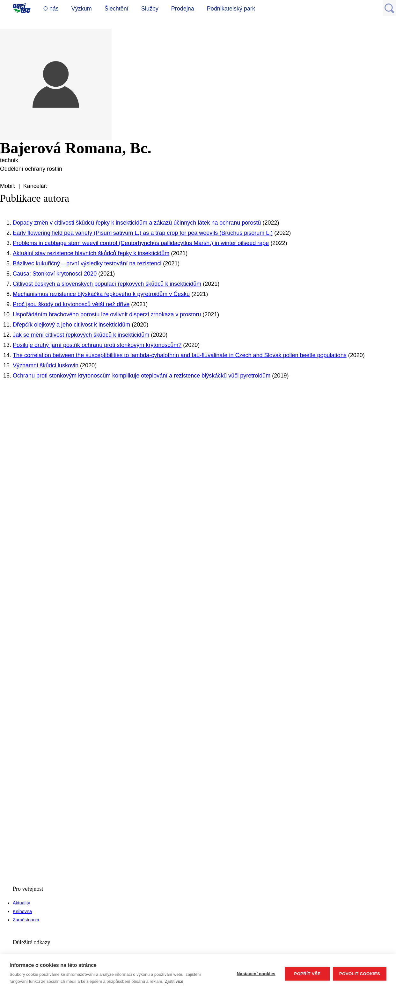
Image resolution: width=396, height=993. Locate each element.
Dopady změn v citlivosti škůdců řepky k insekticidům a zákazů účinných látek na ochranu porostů (137, 222)
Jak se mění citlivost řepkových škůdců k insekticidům (81, 335)
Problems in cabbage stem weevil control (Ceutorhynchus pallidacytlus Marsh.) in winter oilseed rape (141, 243)
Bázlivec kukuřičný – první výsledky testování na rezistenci (87, 263)
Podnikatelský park (231, 8)
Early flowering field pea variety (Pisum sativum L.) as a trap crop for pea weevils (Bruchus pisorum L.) (143, 233)
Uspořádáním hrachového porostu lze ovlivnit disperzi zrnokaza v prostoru (107, 314)
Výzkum (81, 8)
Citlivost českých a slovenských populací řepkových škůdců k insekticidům (107, 284)
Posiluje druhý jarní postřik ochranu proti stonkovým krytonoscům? (97, 345)
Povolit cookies (359, 973)
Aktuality (21, 902)
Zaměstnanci (26, 919)
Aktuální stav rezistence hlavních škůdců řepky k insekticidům (91, 253)
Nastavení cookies (256, 973)
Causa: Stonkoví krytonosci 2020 (55, 273)
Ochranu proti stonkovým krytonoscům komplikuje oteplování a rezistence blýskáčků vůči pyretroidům (141, 375)
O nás (51, 8)
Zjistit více (174, 981)
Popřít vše (307, 973)
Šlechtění (116, 8)
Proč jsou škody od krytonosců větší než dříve (71, 304)
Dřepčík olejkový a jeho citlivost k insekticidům (71, 324)
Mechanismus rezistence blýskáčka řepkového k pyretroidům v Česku (101, 294)
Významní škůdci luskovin (45, 365)
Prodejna (182, 8)
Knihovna (22, 911)
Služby (149, 8)
